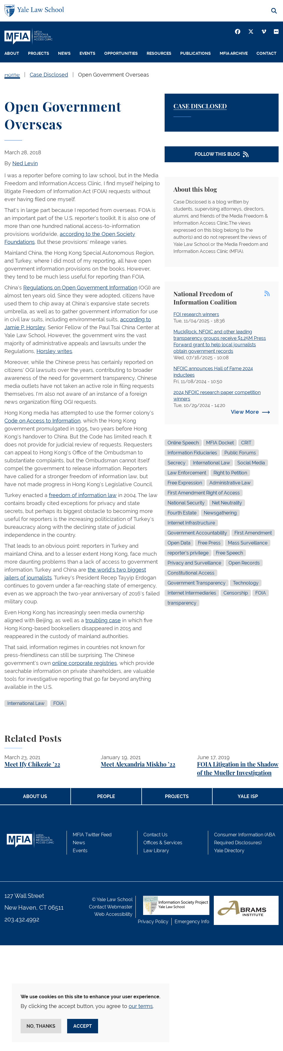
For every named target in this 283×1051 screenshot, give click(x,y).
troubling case (103, 620)
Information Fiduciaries (192, 453)
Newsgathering (220, 513)
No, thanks (41, 1026)
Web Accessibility (113, 914)
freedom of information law (83, 495)
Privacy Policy (153, 921)
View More (245, 412)
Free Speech (229, 553)
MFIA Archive (234, 53)
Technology (246, 583)
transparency (182, 603)
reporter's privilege (188, 553)
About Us (35, 796)
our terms (141, 1006)
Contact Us (155, 835)
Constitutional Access (191, 573)
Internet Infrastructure (191, 523)
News (64, 53)
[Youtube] (276, 31)
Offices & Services (162, 842)
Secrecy (177, 463)
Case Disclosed (200, 106)
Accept (82, 1026)
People (12, 72)
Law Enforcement (187, 473)
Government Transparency (197, 583)
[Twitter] (251, 31)
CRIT (246, 443)
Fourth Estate (182, 513)
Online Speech (183, 443)
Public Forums (240, 453)
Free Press (209, 543)
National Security (186, 503)
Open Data (179, 543)
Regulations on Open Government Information (80, 287)
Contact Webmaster (111, 907)
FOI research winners (196, 314)
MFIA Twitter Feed (92, 835)
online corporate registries (84, 663)
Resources (159, 53)
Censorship (236, 593)
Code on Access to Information (42, 421)
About (11, 53)
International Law (25, 703)
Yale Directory (229, 850)
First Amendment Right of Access (204, 493)
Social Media (251, 463)
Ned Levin (25, 163)
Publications (195, 53)
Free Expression (185, 483)
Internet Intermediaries (192, 593)
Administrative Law (230, 483)
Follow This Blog (217, 154)
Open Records (244, 563)
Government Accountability (197, 533)
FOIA (58, 703)
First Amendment (253, 533)
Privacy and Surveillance (194, 563)
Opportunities (121, 53)
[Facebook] (237, 31)
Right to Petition (230, 473)
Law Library (156, 850)
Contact (266, 53)
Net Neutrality (227, 503)
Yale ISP (248, 796)
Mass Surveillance (247, 543)
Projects (38, 53)
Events (87, 53)
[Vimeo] (264, 31)
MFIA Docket (220, 443)
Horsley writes (54, 351)
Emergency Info (192, 921)
